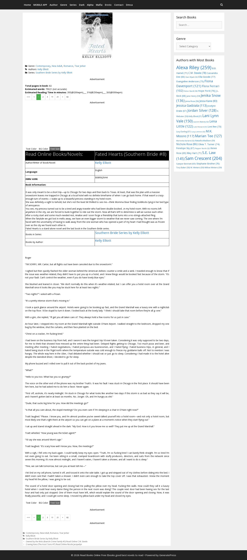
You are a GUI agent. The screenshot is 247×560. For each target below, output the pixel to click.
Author (54, 4)
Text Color (31, 148)
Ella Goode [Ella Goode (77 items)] (206, 76)
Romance (68, 65)
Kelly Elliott (43, 69)
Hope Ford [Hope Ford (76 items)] (206, 90)
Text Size (55, 148)
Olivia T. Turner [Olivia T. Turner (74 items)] (209, 144)
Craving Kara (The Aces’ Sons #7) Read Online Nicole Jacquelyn (54, 544)
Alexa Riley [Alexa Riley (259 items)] (193, 67)
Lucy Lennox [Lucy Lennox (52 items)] (198, 132)
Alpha (90, 4)
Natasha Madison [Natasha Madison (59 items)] (205, 140)
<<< (28, 97)
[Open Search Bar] (221, 4)
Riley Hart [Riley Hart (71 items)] (194, 153)
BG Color (43, 148)
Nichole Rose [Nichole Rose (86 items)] (187, 144)
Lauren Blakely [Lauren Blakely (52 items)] (201, 122)
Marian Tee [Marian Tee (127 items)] (208, 136)
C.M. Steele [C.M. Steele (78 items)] (197, 73)
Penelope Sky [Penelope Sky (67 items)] (185, 148)
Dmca (129, 4)
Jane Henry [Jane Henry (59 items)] (193, 96)
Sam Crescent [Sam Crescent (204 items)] (203, 158)
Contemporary (43, 65)
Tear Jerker (80, 65)
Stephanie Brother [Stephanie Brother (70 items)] (208, 163)
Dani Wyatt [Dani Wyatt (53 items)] (192, 77)
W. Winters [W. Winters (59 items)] (197, 167)
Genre (63, 4)
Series (73, 4)
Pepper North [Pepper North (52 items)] (202, 148)
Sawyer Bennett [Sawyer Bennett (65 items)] (186, 163)
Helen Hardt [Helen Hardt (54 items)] (190, 91)
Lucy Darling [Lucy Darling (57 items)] (183, 131)
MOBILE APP (40, 4)
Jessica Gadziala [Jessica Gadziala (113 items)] (191, 105)
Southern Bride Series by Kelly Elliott (54, 72)
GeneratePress (167, 555)
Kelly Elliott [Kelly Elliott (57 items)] (195, 116)
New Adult (57, 65)
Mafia (99, 4)
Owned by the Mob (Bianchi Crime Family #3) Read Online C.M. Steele (56, 541)
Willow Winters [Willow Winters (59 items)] (213, 167)
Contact (118, 4)
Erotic (108, 4)
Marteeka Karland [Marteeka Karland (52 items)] (185, 141)
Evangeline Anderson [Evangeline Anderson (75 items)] (190, 81)
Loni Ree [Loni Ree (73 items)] (214, 126)
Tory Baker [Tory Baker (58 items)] (183, 167)
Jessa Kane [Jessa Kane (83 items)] (208, 101)
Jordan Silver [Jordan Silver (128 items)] (201, 110)
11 (52, 97)
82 (68, 97)
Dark (81, 4)
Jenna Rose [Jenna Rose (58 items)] (192, 101)
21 (58, 97)
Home (27, 4)
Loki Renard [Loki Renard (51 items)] (200, 127)
